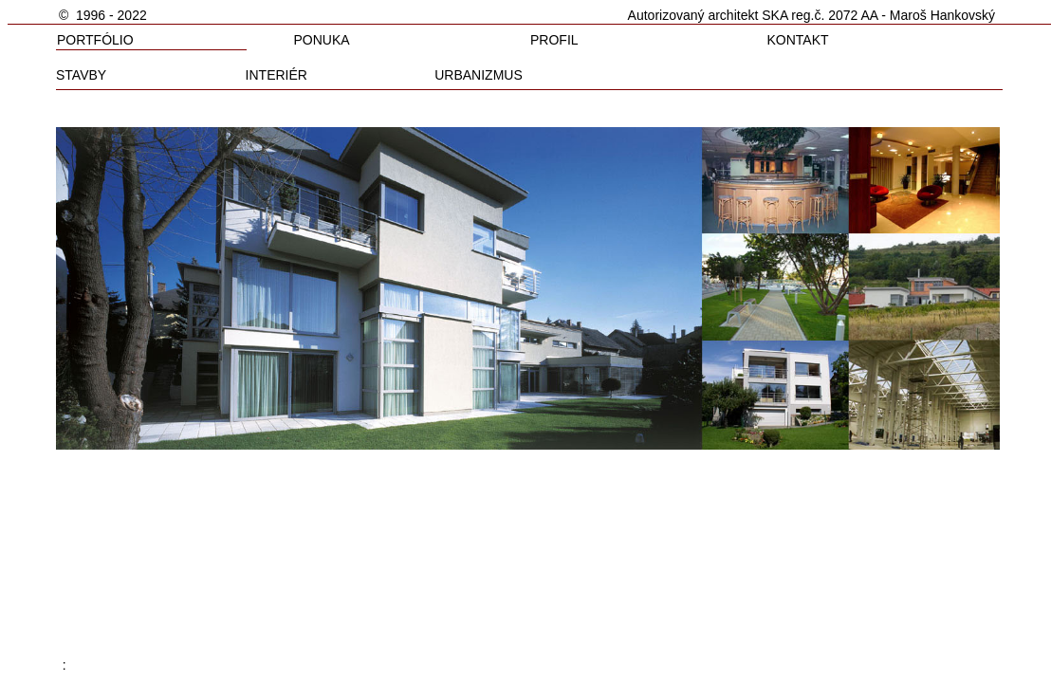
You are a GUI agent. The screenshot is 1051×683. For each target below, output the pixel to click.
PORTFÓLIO (95, 39)
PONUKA (322, 39)
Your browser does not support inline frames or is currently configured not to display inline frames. (529, 333)
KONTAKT (797, 39)
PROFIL (554, 39)
